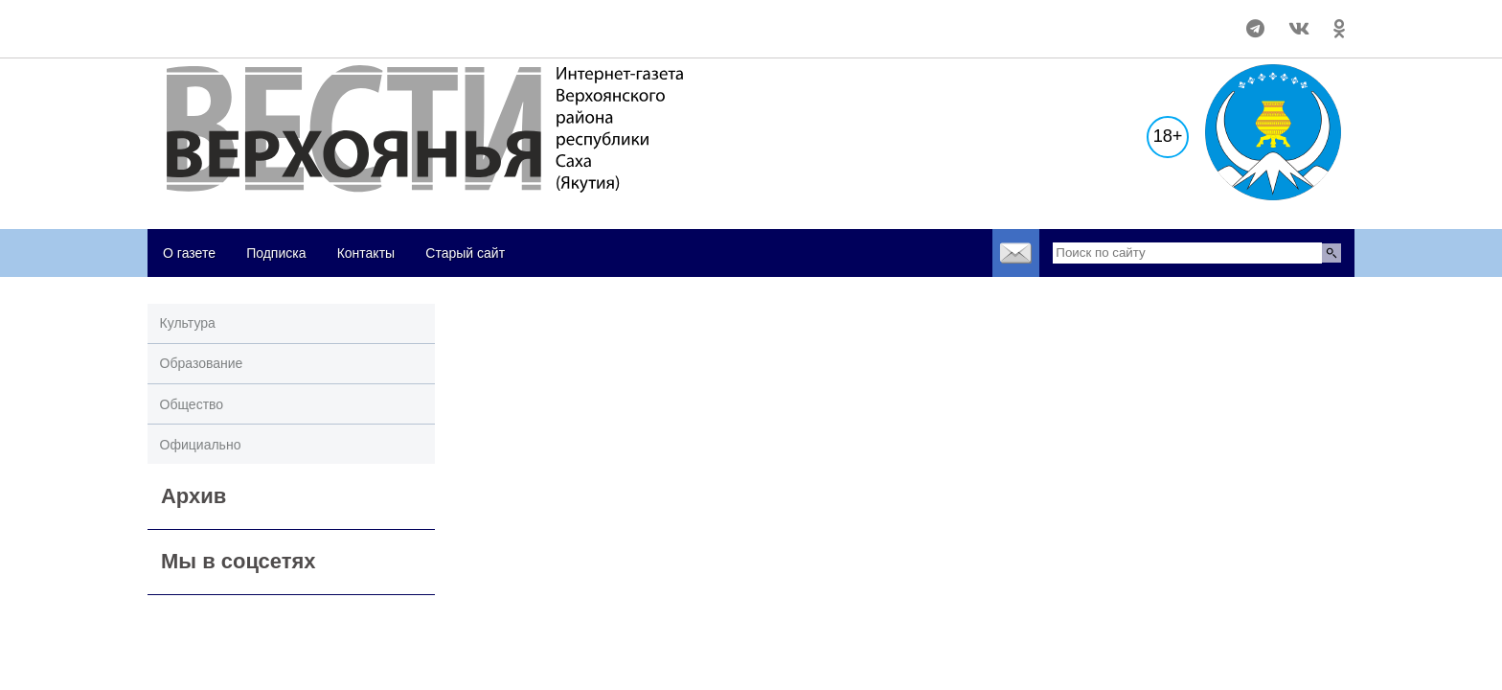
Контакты (366, 253)
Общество (192, 404)
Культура (188, 323)
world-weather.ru (190, 20)
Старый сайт (465, 253)
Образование (201, 363)
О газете (189, 253)
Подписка (276, 253)
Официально (200, 444)
